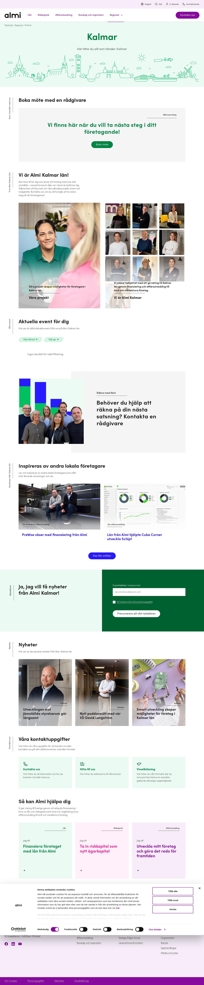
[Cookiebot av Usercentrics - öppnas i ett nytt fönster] (18, 979)
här (118, 958)
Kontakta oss (187, 15)
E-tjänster (172, 4)
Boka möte (102, 144)
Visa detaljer (155, 979)
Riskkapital (82, 933)
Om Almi (165, 928)
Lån (79, 928)
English (146, 4)
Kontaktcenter (190, 4)
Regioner (19, 25)
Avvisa (172, 959)
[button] (116, 15)
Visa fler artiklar (102, 555)
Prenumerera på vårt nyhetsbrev (136, 613)
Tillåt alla (172, 941)
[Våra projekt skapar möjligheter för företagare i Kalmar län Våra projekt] (59, 255)
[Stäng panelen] (200, 938)
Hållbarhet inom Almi (171, 933)
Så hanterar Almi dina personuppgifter (135, 602)
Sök (158, 4)
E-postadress (126, 585)
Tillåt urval (173, 950)
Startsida (9, 25)
